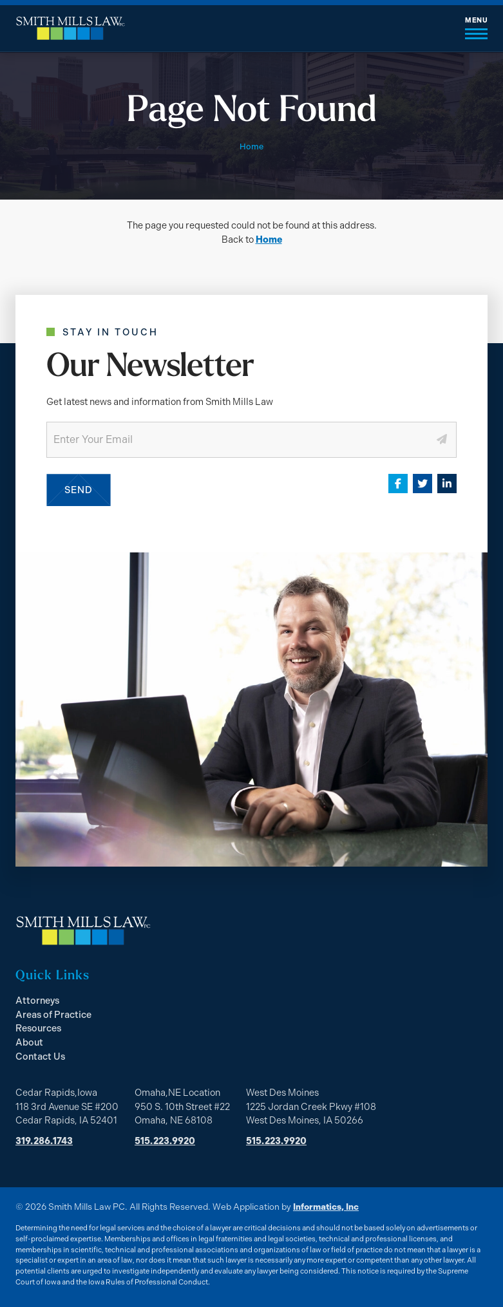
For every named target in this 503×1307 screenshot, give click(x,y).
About (29, 1042)
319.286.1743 (44, 1141)
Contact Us (40, 1056)
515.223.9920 (165, 1141)
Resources (38, 1028)
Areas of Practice (53, 1014)
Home (269, 239)
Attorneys (37, 1000)
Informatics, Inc (326, 1206)
